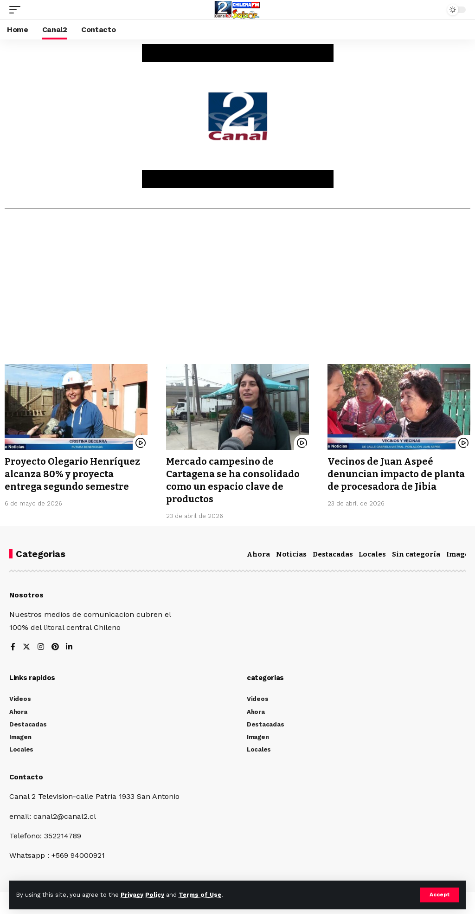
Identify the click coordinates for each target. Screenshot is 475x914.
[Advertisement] (237, 290)
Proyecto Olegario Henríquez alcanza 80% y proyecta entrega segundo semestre (72, 473)
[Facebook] (13, 645)
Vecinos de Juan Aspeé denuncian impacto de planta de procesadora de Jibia (396, 473)
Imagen (460, 552)
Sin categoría (416, 552)
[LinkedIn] (69, 645)
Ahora (258, 552)
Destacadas (333, 552)
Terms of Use (200, 894)
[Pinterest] (55, 645)
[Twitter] (26, 645)
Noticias (291, 552)
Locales (372, 552)
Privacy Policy (142, 894)
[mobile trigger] (17, 9)
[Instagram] (40, 645)
